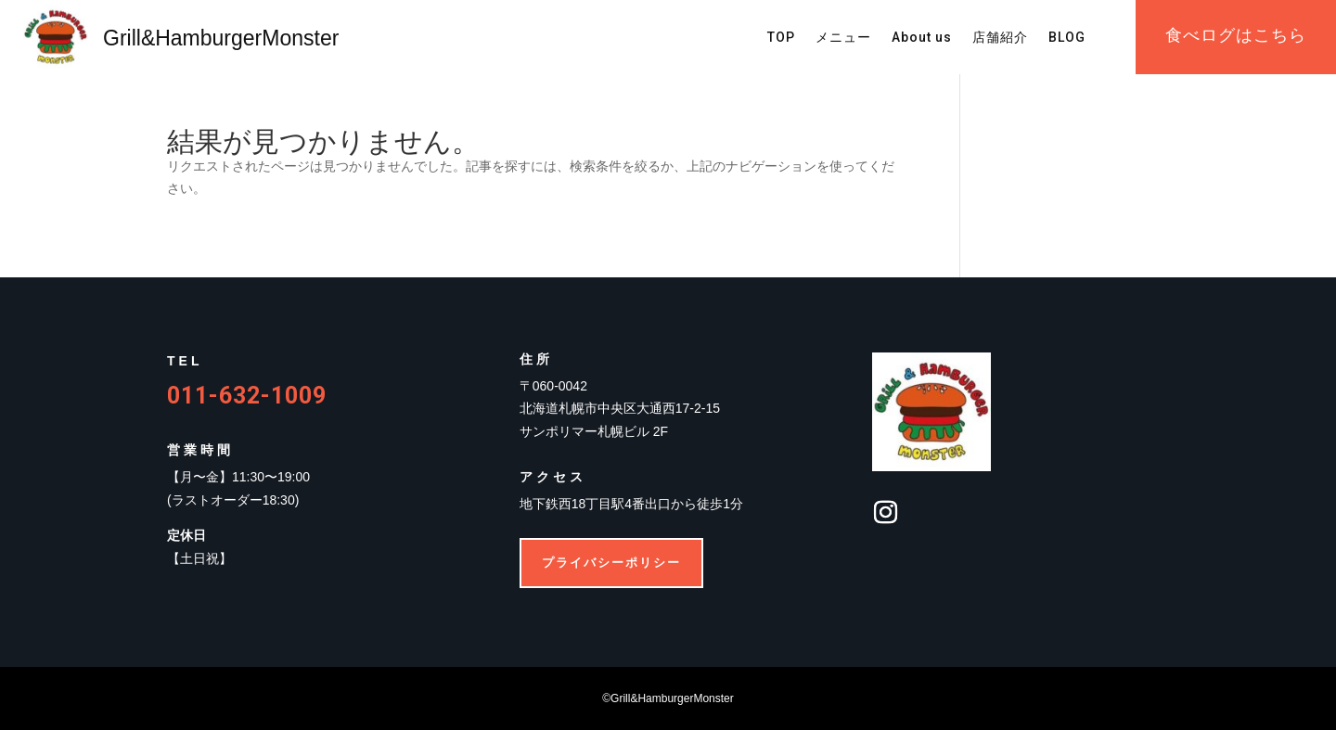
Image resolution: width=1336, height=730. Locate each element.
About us (922, 38)
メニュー (843, 38)
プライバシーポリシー (611, 563)
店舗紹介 (1000, 38)
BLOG (1067, 38)
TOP (781, 38)
